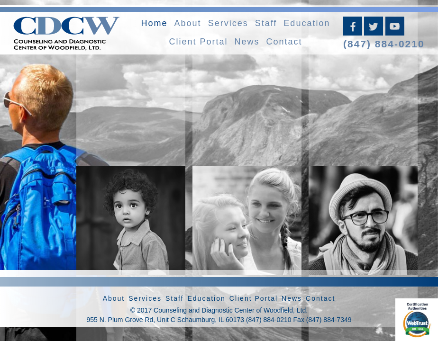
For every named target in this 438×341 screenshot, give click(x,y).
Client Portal (198, 41)
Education (306, 23)
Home (154, 23)
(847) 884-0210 (384, 43)
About (187, 23)
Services (228, 23)
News (246, 41)
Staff (266, 23)
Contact (284, 41)
